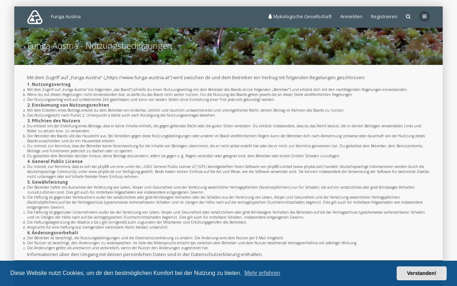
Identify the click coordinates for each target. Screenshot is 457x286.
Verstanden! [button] (421, 273)
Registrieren (384, 16)
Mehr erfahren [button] (262, 273)
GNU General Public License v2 (170, 166)
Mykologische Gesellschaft (300, 16)
